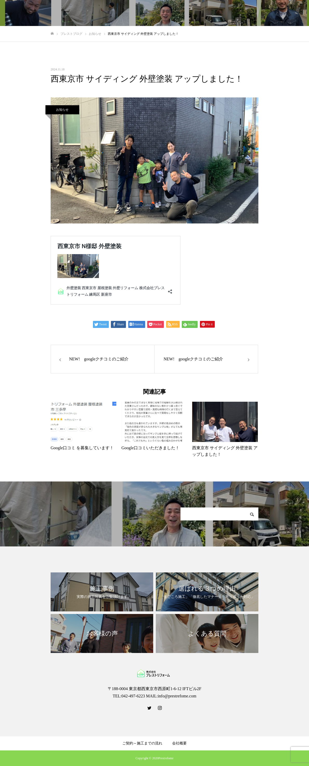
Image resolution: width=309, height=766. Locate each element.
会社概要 (179, 743)
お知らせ (62, 109)
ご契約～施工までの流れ (142, 743)
